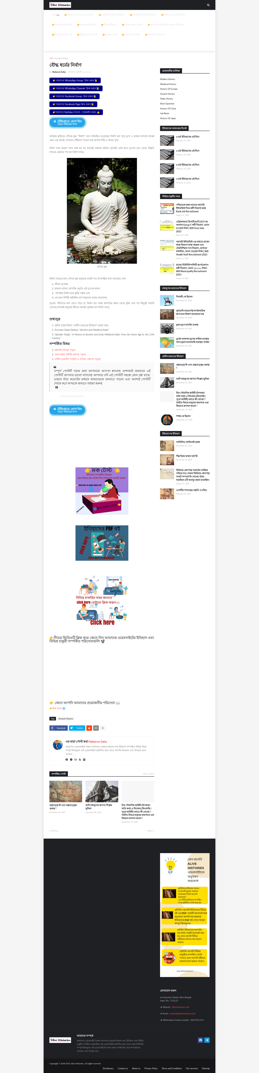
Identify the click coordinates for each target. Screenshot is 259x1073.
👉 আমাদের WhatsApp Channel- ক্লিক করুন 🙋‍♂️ (76, 88)
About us (136, 1068)
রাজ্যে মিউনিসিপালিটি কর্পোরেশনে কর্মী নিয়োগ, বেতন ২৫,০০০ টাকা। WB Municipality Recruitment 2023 (192, 269)
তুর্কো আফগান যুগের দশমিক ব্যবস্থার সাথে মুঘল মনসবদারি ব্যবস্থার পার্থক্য (192, 340)
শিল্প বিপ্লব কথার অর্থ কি (187, 456)
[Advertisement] (129, 33)
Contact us (123, 1068)
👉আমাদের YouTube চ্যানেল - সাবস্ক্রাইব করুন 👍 (76, 112)
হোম (51, 58)
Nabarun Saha (98, 741)
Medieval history (168, 84)
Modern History (167, 79)
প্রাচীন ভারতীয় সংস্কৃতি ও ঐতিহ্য (70, 359)
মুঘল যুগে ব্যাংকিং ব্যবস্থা (187, 324)
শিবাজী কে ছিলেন (184, 296)
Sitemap (206, 1068)
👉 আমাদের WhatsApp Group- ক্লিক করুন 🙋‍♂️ (75, 80)
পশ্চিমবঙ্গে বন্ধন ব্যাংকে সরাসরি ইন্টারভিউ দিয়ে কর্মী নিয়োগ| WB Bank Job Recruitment (191, 208)
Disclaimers (108, 1068)
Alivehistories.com (180, 1006)
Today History (166, 98)
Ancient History (61, 58)
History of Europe (168, 89)
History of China (168, 108)
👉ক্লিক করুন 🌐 (57, 708)
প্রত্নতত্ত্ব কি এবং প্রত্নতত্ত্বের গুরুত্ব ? (63, 806)
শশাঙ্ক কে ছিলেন (183, 416)
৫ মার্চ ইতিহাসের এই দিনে (187, 150)
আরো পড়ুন (94, 359)
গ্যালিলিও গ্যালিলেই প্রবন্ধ (188, 442)
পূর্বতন (150, 830)
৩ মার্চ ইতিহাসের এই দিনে (187, 178)
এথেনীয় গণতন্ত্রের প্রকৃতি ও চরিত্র (191, 490)
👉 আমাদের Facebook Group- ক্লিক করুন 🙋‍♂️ (74, 96)
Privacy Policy (151, 1068)
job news (164, 113)
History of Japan (168, 118)
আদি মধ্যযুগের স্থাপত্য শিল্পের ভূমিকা (98, 806)
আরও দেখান (148, 773)
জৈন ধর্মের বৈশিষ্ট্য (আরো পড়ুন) (70, 354)
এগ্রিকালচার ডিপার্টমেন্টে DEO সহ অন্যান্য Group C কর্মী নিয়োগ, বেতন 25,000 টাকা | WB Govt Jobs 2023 (192, 226)
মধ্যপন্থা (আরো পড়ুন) (65, 349)
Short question (167, 103)
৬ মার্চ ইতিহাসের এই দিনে (187, 136)
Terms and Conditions (172, 1068)
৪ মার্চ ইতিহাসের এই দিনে (187, 164)
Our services (192, 1068)
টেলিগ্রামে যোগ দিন (67, 122)
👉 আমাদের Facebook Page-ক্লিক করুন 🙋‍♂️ (73, 104)
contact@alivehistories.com (182, 1013)
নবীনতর (54, 830)
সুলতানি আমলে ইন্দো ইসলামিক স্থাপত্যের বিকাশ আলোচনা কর (190, 312)
